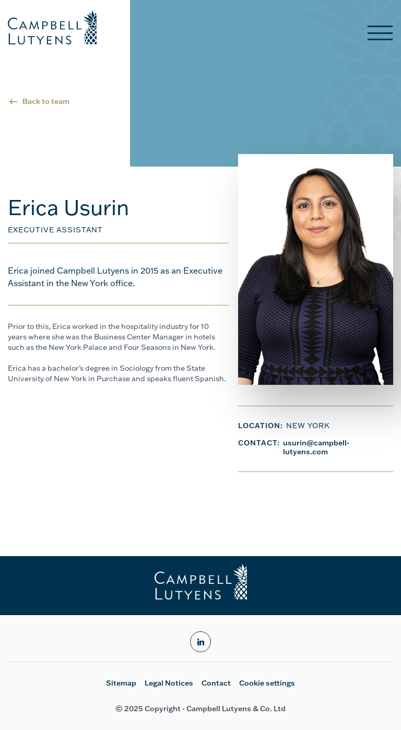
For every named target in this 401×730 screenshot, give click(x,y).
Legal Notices (169, 683)
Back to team (45, 101)
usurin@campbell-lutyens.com (316, 447)
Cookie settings (267, 683)
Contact (216, 683)
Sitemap (121, 683)
